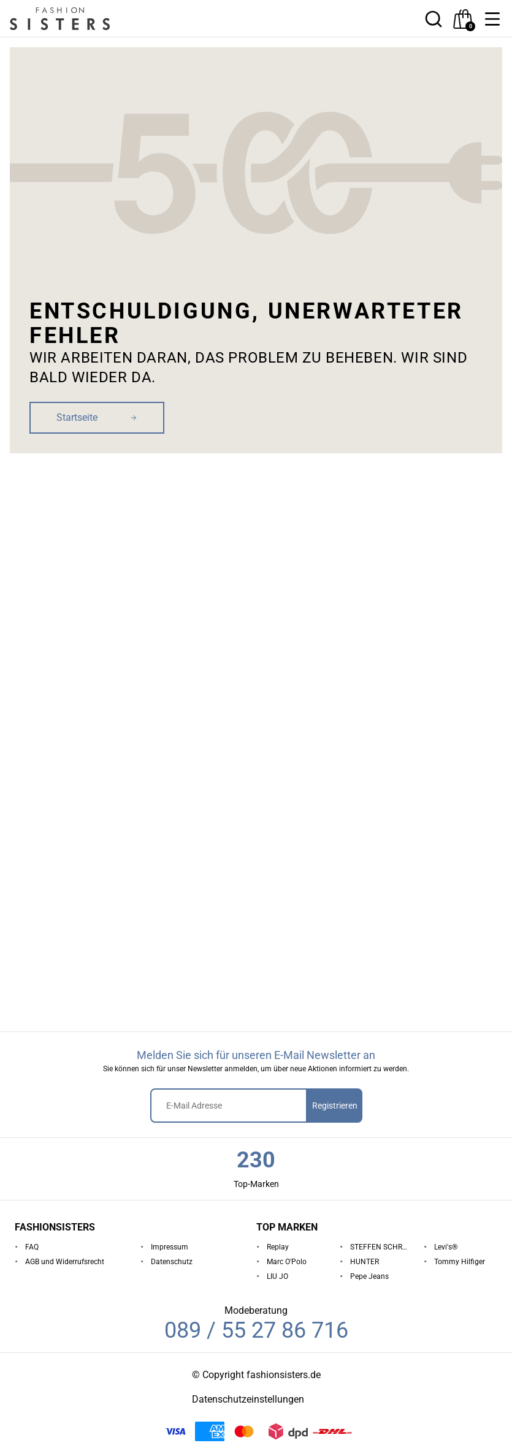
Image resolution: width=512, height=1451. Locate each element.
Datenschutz (172, 1261)
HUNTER (364, 1261)
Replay (278, 1247)
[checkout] (463, 19)
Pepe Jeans (369, 1276)
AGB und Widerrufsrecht (64, 1261)
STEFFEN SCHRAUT (382, 1247)
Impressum (169, 1247)
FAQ (32, 1247)
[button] (492, 19)
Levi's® (445, 1247)
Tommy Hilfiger (459, 1261)
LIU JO (277, 1276)
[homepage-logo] (75, 18)
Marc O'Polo (287, 1261)
